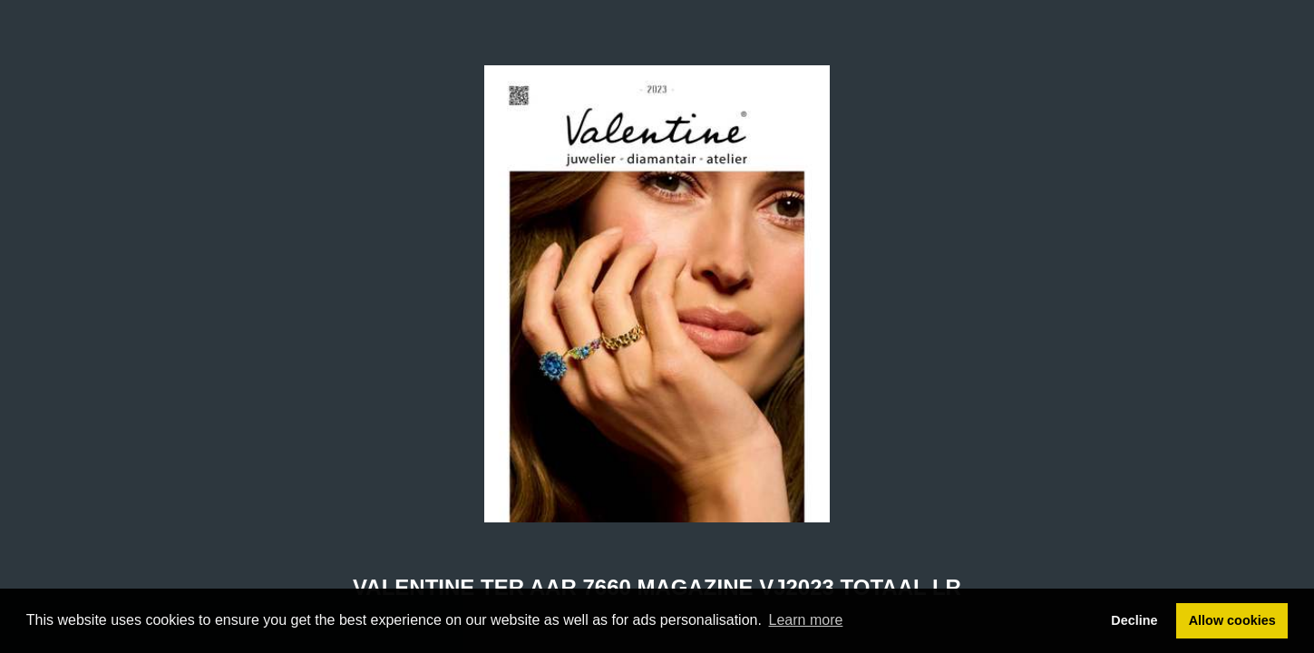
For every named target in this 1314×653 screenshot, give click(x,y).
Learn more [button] (806, 620)
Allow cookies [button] (1232, 620)
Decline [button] (1134, 620)
